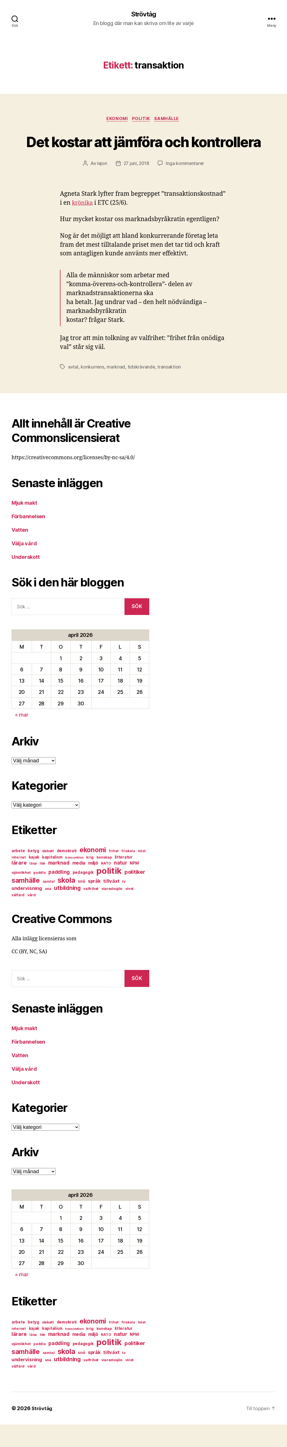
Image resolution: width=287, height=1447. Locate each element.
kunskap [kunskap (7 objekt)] (104, 880)
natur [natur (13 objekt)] (120, 885)
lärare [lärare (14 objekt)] (19, 885)
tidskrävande (142, 389)
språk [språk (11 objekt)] (94, 903)
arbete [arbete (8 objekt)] (18, 873)
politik (141, 119)
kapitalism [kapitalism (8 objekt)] (52, 879)
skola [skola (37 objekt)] (66, 902)
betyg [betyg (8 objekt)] (33, 873)
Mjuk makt (24, 525)
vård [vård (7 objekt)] (31, 917)
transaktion (170, 389)
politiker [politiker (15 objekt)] (134, 894)
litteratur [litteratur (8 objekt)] (124, 879)
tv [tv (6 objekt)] (123, 904)
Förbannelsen (28, 538)
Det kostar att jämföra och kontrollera (143, 152)
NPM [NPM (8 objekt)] (134, 885)
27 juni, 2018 (136, 186)
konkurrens (92, 389)
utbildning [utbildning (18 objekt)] (67, 910)
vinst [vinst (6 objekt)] (129, 911)
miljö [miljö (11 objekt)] (93, 885)
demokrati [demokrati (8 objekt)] (67, 873)
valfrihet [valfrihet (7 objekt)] (91, 911)
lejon (101, 186)
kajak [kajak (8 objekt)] (34, 879)
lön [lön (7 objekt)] (42, 886)
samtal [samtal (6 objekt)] (49, 904)
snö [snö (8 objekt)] (81, 903)
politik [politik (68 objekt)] (109, 893)
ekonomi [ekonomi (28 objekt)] (93, 872)
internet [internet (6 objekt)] (19, 880)
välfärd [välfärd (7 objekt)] (18, 917)
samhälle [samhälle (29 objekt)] (26, 903)
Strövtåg (143, 14)
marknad (116, 389)
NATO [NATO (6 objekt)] (106, 886)
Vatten (20, 552)
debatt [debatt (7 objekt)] (48, 873)
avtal (73, 389)
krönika (83, 225)
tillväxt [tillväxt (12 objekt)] (111, 903)
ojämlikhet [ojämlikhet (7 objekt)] (21, 895)
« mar (22, 737)
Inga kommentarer (186, 186)
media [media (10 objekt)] (79, 885)
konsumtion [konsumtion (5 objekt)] (74, 880)
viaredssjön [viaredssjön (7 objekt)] (111, 911)
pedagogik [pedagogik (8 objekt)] (83, 894)
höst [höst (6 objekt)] (142, 873)
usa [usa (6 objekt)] (48, 911)
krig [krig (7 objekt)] (90, 880)
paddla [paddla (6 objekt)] (39, 895)
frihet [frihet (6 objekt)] (114, 873)
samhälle (169, 119)
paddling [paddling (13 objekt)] (59, 894)
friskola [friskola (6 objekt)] (128, 873)
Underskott (25, 579)
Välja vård (24, 566)
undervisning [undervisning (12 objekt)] (27, 911)
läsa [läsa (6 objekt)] (33, 886)
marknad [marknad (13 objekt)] (58, 885)
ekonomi (115, 119)
